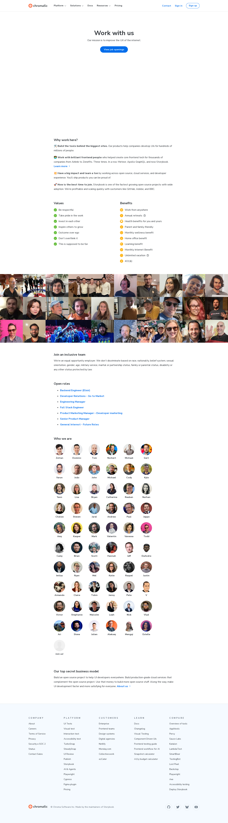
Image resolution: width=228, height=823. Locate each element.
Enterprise (104, 723)
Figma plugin (70, 784)
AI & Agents (70, 769)
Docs (90, 5)
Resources (104, 6)
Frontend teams (107, 728)
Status (32, 748)
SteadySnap (70, 748)
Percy (172, 733)
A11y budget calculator (146, 759)
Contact (166, 5)
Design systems (107, 733)
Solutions (77, 6)
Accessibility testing (179, 784)
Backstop (174, 769)
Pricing (118, 5)
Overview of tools (178, 723)
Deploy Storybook (178, 789)
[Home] (38, 6)
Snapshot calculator (144, 754)
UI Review (69, 754)
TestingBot (174, 759)
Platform (60, 6)
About (32, 723)
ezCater (103, 759)
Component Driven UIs (145, 738)
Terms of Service (37, 733)
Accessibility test (72, 738)
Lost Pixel (174, 764)
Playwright (69, 774)
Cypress (68, 779)
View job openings (114, 49)
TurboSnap (69, 743)
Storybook (69, 764)
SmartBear (174, 754)
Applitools (174, 728)
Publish (67, 759)
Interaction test (71, 733)
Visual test (69, 728)
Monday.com (105, 748)
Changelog (139, 728)
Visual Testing (141, 733)
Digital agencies (107, 738)
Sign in (178, 5)
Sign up (193, 5)
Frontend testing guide (145, 743)
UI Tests (68, 723)
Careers (32, 728)
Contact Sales (36, 754)
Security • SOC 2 (37, 743)
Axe (171, 779)
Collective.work (106, 754)
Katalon (173, 743)
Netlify (102, 743)
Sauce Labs (175, 738)
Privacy (32, 738)
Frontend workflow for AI (147, 748)
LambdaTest (175, 748)
